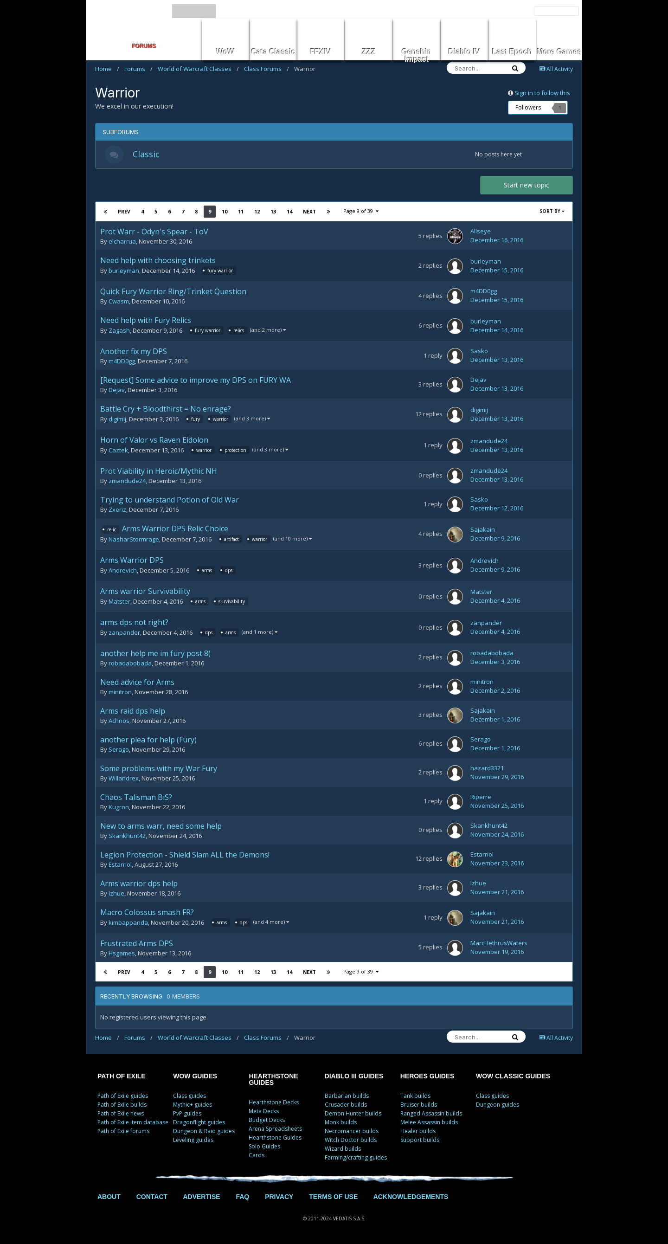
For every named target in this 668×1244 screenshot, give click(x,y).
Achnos (119, 720)
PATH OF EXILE (121, 1076)
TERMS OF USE (333, 1196)
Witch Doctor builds (351, 1140)
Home (107, 68)
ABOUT (109, 1196)
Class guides (189, 1096)
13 (273, 211)
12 (257, 211)
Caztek (118, 450)
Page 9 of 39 (361, 210)
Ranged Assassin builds (431, 1113)
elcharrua (122, 241)
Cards (256, 1155)
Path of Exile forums (123, 1131)
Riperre (480, 797)
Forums (138, 68)
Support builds (419, 1140)
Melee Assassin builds (429, 1122)
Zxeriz (117, 509)
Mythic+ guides (192, 1105)
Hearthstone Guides (275, 1137)
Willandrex (124, 778)
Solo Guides (264, 1146)
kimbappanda (128, 922)
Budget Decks (267, 1120)
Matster (119, 601)
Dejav (117, 390)
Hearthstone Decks (274, 1102)
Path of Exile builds (122, 1105)
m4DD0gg (483, 291)
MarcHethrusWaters (498, 943)
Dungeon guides (497, 1105)
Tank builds (415, 1096)
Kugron (119, 807)
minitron (120, 692)
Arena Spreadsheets (275, 1129)
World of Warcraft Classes (198, 68)
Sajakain (482, 529)
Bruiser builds (418, 1105)
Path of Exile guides (122, 1096)
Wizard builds (343, 1149)
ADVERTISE (201, 1196)
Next (309, 211)
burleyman (124, 271)
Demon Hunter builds (353, 1113)
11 (241, 211)
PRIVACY (279, 1196)
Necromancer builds (352, 1131)
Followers (528, 107)
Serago (119, 749)
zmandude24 (488, 441)
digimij (117, 419)
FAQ (242, 1196)
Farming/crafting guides (356, 1157)
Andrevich (123, 570)
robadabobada (130, 663)
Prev (124, 211)
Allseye (480, 231)
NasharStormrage (134, 539)
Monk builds (341, 1122)
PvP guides (187, 1113)
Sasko (479, 351)
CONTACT (151, 1196)
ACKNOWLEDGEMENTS (411, 1196)
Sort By (552, 211)
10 (224, 211)
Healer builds (418, 1131)
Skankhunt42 (127, 835)
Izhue (116, 893)
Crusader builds (346, 1105)
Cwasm (119, 301)
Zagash (119, 331)
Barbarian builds (347, 1096)
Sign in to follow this (542, 93)
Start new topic (526, 184)
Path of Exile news (120, 1113)
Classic (146, 154)
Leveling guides (193, 1140)
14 (289, 211)
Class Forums (266, 68)
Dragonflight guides (199, 1122)
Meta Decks (264, 1111)
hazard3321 (487, 768)
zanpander (124, 632)
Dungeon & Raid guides (204, 1131)
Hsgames (122, 953)
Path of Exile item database (132, 1122)
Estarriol (120, 864)
